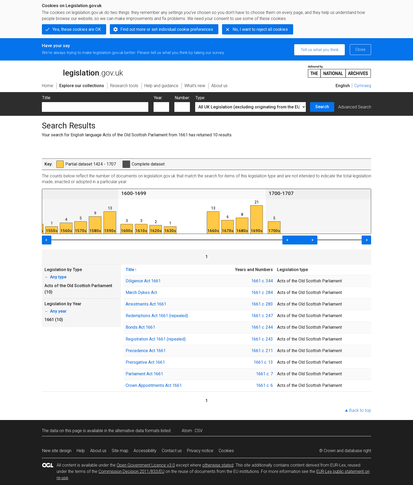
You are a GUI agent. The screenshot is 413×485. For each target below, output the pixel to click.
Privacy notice (200, 450)
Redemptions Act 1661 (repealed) (157, 315)
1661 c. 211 (262, 350)
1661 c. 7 (264, 373)
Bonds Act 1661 (140, 327)
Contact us (172, 450)
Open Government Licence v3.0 (146, 465)
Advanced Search (354, 106)
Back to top (360, 410)
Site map (120, 450)
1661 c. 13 (263, 362)
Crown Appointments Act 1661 (154, 385)
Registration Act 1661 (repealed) (156, 339)
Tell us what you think (319, 49)
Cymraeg (362, 85)
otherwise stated (217, 465)
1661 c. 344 (262, 280)
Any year (56, 311)
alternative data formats (137, 430)
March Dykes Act (141, 292)
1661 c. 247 (262, 315)
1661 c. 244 (262, 327)
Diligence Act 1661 (143, 280)
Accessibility (145, 450)
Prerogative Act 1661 (145, 362)
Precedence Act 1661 (146, 350)
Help (81, 450)
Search (322, 106)
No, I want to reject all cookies (260, 29)
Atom (187, 430)
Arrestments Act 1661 (146, 304)
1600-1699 (133, 193)
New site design (56, 450)
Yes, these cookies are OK (76, 29)
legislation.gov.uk (82, 71)
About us (98, 450)
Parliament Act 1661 (144, 373)
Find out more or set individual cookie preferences (166, 29)
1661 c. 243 (262, 339)
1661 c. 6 (264, 385)
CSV (199, 430)
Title (130, 269)
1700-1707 (281, 193)
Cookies (226, 450)
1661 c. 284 (262, 292)
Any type (55, 276)
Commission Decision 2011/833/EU (131, 471)
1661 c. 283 (262, 304)
